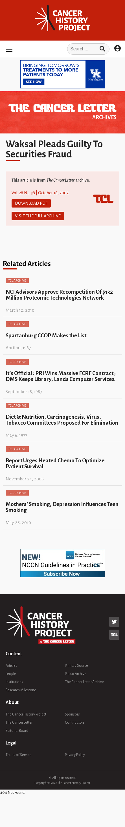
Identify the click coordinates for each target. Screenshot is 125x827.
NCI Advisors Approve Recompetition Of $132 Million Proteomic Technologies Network (59, 295)
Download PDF (31, 203)
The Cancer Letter (19, 723)
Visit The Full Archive (38, 216)
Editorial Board (17, 731)
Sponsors (72, 714)
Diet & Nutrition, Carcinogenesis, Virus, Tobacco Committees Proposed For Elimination (62, 420)
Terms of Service (18, 755)
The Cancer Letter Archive (84, 682)
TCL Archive (17, 280)
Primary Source (76, 666)
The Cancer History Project (26, 714)
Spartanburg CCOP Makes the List (46, 335)
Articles (11, 666)
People (11, 674)
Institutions (14, 682)
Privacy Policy (75, 755)
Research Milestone (21, 690)
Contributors (75, 723)
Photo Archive (75, 674)
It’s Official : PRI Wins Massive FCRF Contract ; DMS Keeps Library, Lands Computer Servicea (61, 376)
